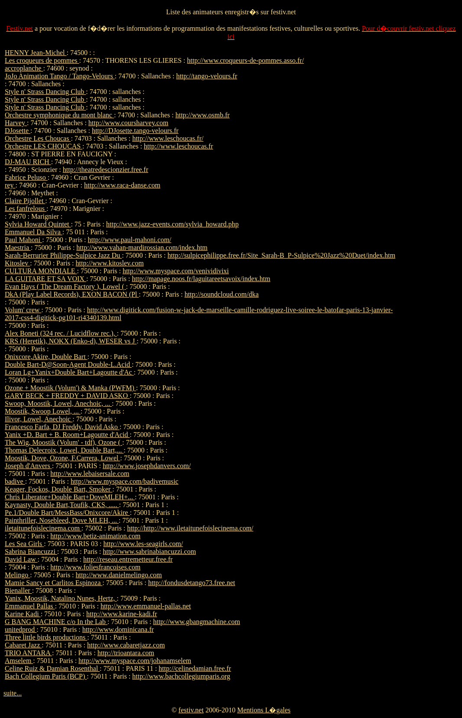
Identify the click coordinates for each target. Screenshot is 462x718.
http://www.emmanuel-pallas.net (146, 606)
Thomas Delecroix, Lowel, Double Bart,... (64, 450)
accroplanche (24, 68)
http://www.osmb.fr (203, 115)
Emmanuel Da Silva (33, 232)
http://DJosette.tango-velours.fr (135, 130)
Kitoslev (17, 263)
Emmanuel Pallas (30, 606)
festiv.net (191, 710)
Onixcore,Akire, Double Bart (46, 356)
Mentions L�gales (263, 710)
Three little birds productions (46, 637)
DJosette (17, 130)
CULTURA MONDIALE (41, 271)
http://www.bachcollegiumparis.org (181, 676)
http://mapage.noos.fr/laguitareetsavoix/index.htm (201, 278)
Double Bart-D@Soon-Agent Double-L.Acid (68, 364)
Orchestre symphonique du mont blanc (59, 115)
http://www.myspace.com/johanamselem (134, 660)
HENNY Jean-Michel (35, 52)
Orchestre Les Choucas (38, 138)
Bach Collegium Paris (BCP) (46, 676)
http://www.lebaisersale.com (89, 473)
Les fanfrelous (25, 208)
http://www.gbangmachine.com (196, 621)
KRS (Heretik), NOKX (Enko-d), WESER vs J (71, 341)
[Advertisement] (431, 179)
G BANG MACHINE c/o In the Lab (56, 621)
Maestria (18, 247)
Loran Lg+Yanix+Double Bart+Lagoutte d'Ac (69, 372)
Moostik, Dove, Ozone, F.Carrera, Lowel (62, 458)
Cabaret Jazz (23, 645)
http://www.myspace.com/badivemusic (125, 481)
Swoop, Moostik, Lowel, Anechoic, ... (58, 403)
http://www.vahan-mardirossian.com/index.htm (141, 247)
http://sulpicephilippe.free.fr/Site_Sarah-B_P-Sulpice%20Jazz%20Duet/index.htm (281, 255)
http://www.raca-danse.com (122, 185)
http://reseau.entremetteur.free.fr (128, 559)
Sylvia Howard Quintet (38, 224)
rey (10, 185)
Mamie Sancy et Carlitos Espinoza (53, 582)
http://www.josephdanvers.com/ (147, 465)
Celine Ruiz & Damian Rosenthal (52, 668)
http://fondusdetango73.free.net (191, 582)
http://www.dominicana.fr (118, 629)
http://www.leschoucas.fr (178, 146)
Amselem (19, 660)
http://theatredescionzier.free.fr (105, 169)
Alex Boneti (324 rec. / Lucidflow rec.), (61, 333)
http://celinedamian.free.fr (195, 668)
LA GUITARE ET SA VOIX (45, 278)
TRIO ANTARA (28, 653)
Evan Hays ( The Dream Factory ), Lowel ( (65, 286)
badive (15, 481)
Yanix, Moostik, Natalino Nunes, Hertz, (61, 598)
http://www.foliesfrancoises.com (95, 567)
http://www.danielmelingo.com (119, 575)
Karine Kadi (23, 614)
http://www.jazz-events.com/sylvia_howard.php (172, 224)
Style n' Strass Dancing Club (45, 91)
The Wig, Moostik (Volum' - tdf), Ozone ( (63, 442)
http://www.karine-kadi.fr (121, 614)
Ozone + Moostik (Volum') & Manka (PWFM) (70, 387)
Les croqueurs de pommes (42, 60)
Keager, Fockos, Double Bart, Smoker (58, 489)
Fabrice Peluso (26, 177)
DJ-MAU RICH (28, 161)
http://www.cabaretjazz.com (126, 645)
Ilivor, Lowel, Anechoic (38, 419)
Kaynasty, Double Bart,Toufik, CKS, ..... (62, 504)
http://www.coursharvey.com (128, 122)
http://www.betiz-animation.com (95, 536)
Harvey (16, 122)
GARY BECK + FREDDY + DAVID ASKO (67, 395)
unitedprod (20, 629)
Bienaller (18, 590)
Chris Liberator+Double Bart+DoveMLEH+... (70, 497)
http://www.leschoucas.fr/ (167, 138)
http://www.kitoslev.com (110, 263)
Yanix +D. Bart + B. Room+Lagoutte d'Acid (67, 434)
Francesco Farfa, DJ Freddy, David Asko (62, 426)
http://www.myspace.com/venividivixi (176, 271)
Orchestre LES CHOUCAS (43, 146)
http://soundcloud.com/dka (222, 294)
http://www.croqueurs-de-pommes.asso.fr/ (245, 60)
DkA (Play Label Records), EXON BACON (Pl (72, 294)
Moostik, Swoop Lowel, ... (43, 411)
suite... (12, 693)
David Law (21, 559)
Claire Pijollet (25, 200)
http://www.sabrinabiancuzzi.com (149, 551)
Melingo (17, 575)
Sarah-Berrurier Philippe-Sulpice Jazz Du (63, 255)
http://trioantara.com (126, 653)
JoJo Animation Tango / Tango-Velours (60, 76)
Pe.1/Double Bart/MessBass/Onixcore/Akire (67, 512)
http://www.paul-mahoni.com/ (130, 239)
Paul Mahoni (23, 239)
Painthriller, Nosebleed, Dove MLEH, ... (62, 520)
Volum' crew (23, 310)
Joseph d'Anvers (28, 465)
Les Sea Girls (24, 543)
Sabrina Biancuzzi (31, 551)
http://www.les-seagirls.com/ (143, 543)
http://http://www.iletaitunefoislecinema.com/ (190, 528)
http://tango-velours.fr (206, 76)
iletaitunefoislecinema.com (43, 528)
